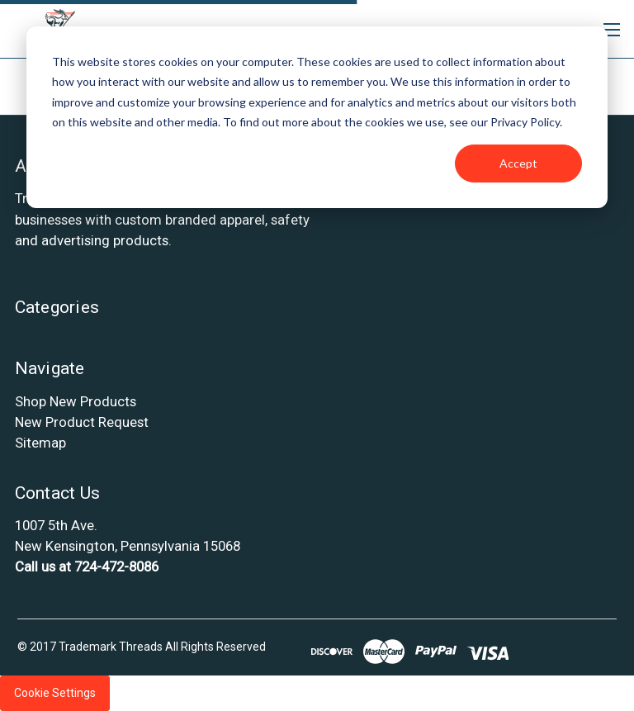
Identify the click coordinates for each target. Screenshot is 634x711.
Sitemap (40, 442)
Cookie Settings (55, 692)
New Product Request (82, 422)
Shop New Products (75, 401)
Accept (518, 163)
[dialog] (317, 117)
